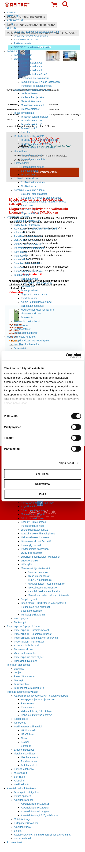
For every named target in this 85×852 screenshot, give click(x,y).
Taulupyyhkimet (29, 290)
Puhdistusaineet (29, 298)
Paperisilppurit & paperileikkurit (23, 626)
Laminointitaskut (23, 58)
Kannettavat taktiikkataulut (28, 271)
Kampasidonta (21, 163)
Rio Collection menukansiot (42, 587)
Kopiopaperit (21, 718)
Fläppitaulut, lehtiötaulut (27, 224)
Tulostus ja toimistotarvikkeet (22, 691)
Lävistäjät (19, 680)
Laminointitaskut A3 (31, 66)
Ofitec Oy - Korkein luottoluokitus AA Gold (36, 31)
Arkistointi (19, 780)
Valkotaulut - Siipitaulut (26, 240)
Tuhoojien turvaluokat (25, 661)
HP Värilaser (28, 734)
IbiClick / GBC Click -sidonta (29, 136)
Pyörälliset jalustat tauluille (28, 236)
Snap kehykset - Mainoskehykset (31, 340)
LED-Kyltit (26, 564)
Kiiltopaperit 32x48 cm (26, 823)
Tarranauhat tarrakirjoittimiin (29, 688)
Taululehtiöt (27, 317)
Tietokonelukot (29, 765)
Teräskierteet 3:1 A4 (31, 120)
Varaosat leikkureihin (25, 653)
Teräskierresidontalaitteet (34, 116)
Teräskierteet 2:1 (30, 128)
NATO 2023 (13, 16)
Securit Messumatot (31, 610)
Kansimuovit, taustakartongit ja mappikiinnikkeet (40, 201)
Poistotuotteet (14, 842)
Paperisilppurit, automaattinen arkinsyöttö (36, 637)
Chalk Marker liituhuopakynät (36, 282)
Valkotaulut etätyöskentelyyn (36, 711)
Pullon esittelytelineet (32, 525)
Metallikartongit (22, 819)
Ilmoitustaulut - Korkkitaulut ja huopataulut (43, 603)
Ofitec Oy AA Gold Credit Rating (31, 35)
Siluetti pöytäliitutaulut (33, 510)
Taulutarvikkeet (22, 275)
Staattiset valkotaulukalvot (28, 263)
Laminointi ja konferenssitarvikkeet (32, 89)
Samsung (26, 745)
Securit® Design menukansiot (44, 591)
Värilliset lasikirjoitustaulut (28, 244)
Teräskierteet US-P (31, 174)
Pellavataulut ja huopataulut (29, 248)
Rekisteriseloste (22, 43)
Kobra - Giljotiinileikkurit (26, 645)
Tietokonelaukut (29, 757)
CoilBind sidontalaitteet (33, 182)
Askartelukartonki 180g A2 (35, 811)
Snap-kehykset (29, 599)
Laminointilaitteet (23, 55)
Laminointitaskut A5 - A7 (34, 74)
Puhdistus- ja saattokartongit (36, 85)
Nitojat (17, 672)
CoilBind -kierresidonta (26, 178)
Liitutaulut (19, 267)
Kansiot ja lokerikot (24, 769)
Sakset (17, 830)
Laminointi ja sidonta (18, 51)
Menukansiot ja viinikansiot (35, 568)
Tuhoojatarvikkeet (23, 649)
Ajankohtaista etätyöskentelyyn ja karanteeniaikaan (41, 695)
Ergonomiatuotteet (24, 749)
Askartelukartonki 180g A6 (35, 803)
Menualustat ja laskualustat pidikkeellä (48, 595)
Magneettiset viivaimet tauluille (37, 309)
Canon (24, 738)
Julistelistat (20, 348)
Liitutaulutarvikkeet (31, 313)
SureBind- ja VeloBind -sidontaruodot (41, 197)
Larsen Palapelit (22, 838)
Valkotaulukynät (29, 278)
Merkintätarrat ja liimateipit (28, 726)
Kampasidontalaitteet (32, 166)
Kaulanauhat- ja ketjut (33, 97)
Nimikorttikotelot (29, 93)
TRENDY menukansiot (40, 579)
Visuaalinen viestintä (18, 217)
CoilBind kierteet (30, 186)
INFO (10, 24)
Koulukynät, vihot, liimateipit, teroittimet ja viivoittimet (42, 834)
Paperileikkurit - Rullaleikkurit (29, 641)
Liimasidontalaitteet (31, 155)
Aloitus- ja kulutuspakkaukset (36, 302)
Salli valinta (42, 483)
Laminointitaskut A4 (31, 70)
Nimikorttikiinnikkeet (31, 101)
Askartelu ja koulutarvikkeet (21, 788)
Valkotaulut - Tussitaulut (27, 220)
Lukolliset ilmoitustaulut (26, 344)
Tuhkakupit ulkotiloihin (33, 614)
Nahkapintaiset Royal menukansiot (46, 583)
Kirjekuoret (19, 722)
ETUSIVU (12, 12)
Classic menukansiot (39, 576)
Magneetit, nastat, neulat (34, 294)
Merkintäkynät (21, 784)
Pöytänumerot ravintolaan (35, 549)
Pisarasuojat (20, 255)
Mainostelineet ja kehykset (21, 336)
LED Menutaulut (29, 560)
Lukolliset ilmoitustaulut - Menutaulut (40, 556)
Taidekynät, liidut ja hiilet (27, 792)
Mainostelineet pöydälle (33, 514)
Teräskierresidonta (24, 112)
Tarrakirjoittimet (22, 684)
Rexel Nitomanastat (24, 676)
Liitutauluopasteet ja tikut (34, 529)
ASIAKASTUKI (15, 20)
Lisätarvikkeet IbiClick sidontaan (38, 147)
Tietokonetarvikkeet (24, 753)
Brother (25, 742)
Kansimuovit (27, 205)
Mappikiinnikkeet (30, 213)
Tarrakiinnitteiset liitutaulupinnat (38, 533)
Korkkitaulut (20, 251)
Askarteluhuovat (22, 827)
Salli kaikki (42, 473)
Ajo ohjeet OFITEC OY (26, 39)
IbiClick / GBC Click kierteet (36, 143)
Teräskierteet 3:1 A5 (31, 124)
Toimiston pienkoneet (18, 664)
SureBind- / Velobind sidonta (29, 190)
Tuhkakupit (20, 622)
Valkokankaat (21, 325)
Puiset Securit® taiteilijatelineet (37, 502)
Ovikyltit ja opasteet (31, 552)
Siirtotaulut (19, 232)
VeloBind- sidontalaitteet (34, 193)
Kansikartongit (28, 209)
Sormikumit (20, 776)
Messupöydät (21, 618)
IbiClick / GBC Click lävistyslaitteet (39, 139)
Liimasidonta (21, 151)
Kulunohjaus (27, 707)
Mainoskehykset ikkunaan (35, 537)
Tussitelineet (28, 286)
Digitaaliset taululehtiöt (26, 332)
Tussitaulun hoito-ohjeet (27, 321)
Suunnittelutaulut (23, 259)
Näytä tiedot (66, 462)
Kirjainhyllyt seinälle (31, 545)
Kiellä (42, 493)
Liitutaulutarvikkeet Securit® (36, 541)
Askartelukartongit (23, 799)
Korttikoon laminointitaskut (35, 78)
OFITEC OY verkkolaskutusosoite (32, 47)
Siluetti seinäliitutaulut (32, 518)
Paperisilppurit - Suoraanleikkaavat (32, 634)
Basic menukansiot (38, 572)
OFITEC (11, 27)
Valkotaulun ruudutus (32, 305)
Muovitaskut (20, 772)
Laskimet (19, 668)
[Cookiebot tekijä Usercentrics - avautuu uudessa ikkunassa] (65, 355)
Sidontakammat (29, 170)
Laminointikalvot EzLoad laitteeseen (40, 82)
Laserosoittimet (22, 329)
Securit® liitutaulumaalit (33, 522)
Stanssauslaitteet (30, 109)
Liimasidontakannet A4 (33, 159)
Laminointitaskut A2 (31, 62)
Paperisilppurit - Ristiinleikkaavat (31, 630)
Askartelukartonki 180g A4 (35, 807)
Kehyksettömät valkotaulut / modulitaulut (35, 228)
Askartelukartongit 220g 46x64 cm (39, 815)
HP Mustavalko (29, 730)
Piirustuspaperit (22, 796)
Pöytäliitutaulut (29, 506)
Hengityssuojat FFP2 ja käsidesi (38, 699)
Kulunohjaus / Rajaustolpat (35, 606)
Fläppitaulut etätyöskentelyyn (36, 715)
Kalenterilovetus (29, 132)
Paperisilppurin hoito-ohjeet (28, 657)
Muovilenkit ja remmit (32, 105)
